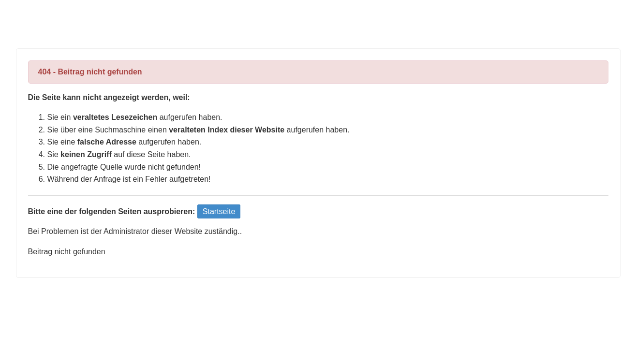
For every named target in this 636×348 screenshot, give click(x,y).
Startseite (219, 211)
